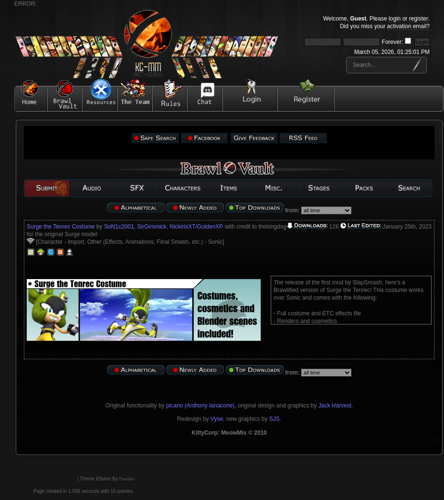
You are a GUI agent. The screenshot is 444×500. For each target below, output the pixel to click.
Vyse (217, 419)
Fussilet (126, 478)
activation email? (408, 26)
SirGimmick (151, 226)
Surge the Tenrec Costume (61, 226)
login (395, 18)
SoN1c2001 (119, 226)
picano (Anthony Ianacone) (200, 405)
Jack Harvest (334, 405)
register (418, 18)
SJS (274, 419)
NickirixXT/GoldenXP (196, 226)
